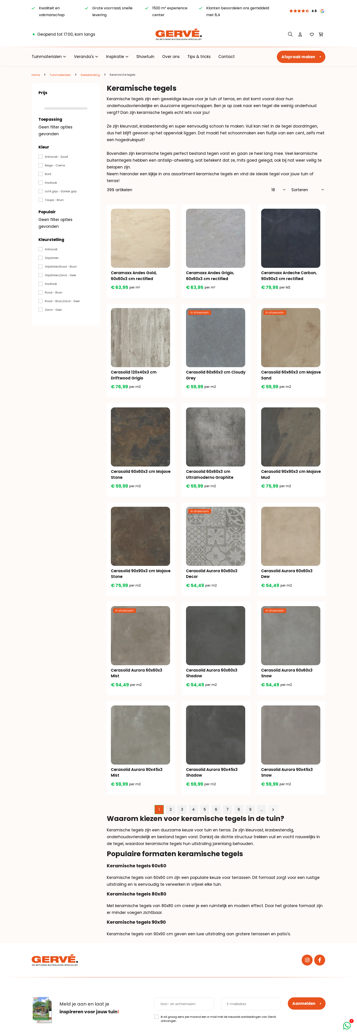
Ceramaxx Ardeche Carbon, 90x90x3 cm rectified (289, 276)
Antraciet (51, 249)
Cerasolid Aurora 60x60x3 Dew (287, 577)
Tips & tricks (199, 56)
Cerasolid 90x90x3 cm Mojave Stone (133, 577)
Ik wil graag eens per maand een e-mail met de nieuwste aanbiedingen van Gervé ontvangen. (218, 1019)
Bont (48, 174)
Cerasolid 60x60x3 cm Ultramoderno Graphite (210, 476)
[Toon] (278, 189)
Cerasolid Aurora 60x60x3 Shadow (212, 677)
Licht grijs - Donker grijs (61, 191)
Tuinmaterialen (47, 56)
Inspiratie (115, 56)
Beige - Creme (55, 165)
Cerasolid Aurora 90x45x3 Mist (137, 777)
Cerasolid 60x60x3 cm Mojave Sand (284, 376)
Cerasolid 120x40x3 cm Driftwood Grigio (134, 376)
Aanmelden (303, 1003)
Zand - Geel (53, 310)
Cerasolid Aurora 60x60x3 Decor (212, 577)
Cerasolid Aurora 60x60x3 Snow (287, 677)
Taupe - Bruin (54, 200)
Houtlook (51, 183)
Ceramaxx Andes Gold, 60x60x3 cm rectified (134, 276)
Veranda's (84, 56)
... (262, 815)
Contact (226, 56)
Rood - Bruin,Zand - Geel (62, 301)
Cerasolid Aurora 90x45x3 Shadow (212, 777)
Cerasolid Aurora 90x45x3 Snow (287, 777)
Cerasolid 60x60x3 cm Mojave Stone (133, 476)
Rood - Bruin (53, 292)
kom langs (85, 34)
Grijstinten (52, 258)
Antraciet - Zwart (56, 157)
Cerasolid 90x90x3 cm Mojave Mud (284, 476)
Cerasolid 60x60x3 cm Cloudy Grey (208, 376)
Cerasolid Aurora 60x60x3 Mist (137, 677)
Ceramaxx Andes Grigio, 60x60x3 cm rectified (210, 276)
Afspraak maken (298, 57)
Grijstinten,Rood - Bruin (61, 266)
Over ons (171, 56)
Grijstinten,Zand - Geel (60, 275)
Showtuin (145, 56)
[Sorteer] (307, 189)
